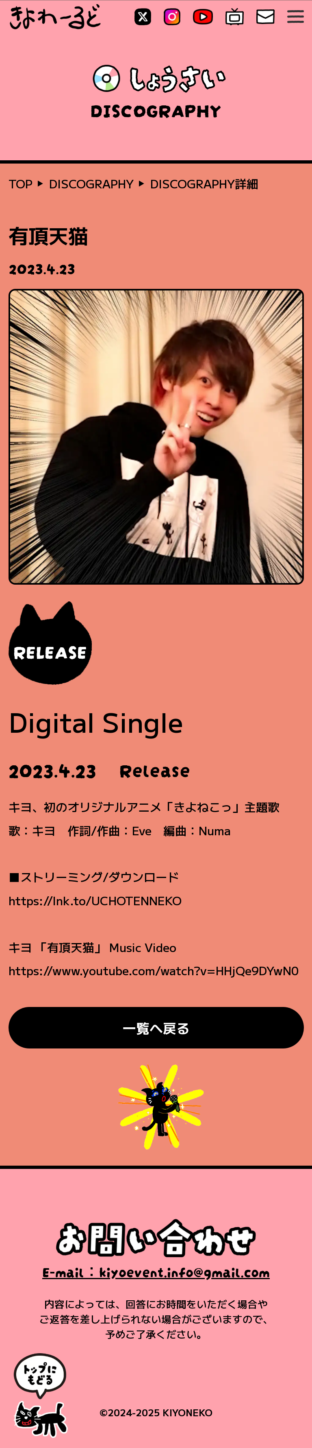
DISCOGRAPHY (91, 183)
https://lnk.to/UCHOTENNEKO (95, 900)
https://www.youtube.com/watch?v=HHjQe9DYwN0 (154, 970)
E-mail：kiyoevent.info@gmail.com (156, 1271)
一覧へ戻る (156, 1027)
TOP (20, 183)
